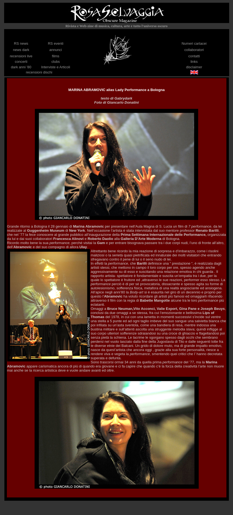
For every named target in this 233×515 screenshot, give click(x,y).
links (194, 62)
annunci (55, 50)
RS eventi (55, 43)
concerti (21, 62)
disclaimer (194, 67)
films (55, 56)
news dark (21, 50)
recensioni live (21, 56)
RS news (21, 43)
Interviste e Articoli (55, 67)
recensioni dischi (39, 72)
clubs (55, 62)
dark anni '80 (21, 67)
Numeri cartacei (194, 43)
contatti (194, 56)
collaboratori (194, 50)
